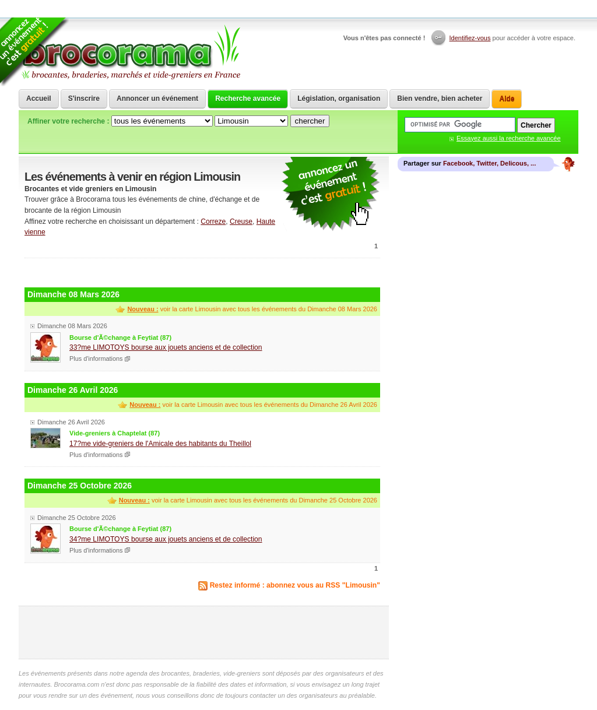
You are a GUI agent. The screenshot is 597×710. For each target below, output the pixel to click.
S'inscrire (84, 98)
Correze (213, 221)
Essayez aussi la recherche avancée (508, 138)
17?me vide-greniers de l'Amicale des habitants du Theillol (160, 444)
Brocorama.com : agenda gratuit (130, 52)
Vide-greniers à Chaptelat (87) (114, 433)
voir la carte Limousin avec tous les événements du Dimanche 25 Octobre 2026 (248, 500)
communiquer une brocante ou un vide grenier (330, 194)
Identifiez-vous (470, 37)
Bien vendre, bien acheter (439, 98)
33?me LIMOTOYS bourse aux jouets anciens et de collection (165, 347)
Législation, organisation (338, 98)
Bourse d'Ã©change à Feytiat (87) (120, 337)
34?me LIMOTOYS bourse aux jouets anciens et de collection (165, 539)
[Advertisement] (202, 271)
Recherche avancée (247, 98)
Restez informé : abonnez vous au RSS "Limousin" (295, 585)
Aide (506, 98)
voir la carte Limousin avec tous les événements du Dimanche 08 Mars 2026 (252, 308)
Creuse (241, 221)
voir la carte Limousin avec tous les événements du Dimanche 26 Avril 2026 (253, 404)
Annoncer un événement (157, 98)
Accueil (38, 98)
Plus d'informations (96, 358)
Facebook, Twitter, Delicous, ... (489, 163)
